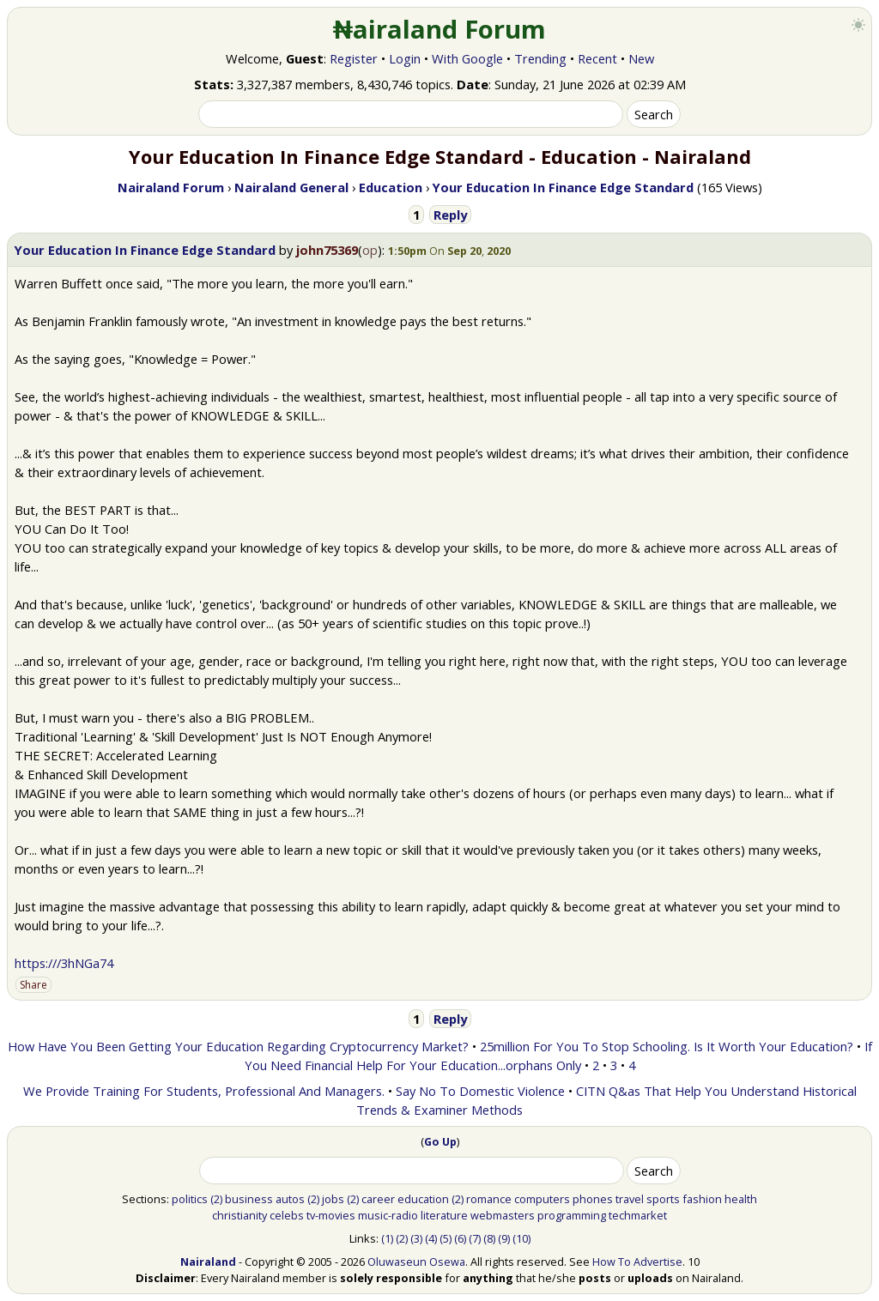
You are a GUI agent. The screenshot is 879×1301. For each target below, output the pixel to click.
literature (444, 1215)
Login (405, 58)
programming (571, 1215)
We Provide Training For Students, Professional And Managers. (204, 1090)
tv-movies (330, 1215)
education (423, 1199)
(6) (460, 1238)
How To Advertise (637, 1261)
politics (190, 1199)
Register (354, 58)
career (378, 1199)
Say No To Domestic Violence (480, 1090)
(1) (387, 1238)
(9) (504, 1238)
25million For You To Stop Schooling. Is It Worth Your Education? (666, 1046)
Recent (597, 58)
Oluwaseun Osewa (416, 1261)
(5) (446, 1238)
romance (489, 1199)
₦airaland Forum (440, 29)
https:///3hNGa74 (64, 962)
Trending (540, 58)
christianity (239, 1215)
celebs (287, 1215)
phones (593, 1199)
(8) (489, 1238)
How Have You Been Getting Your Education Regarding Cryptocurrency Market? (238, 1046)
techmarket (638, 1215)
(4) (431, 1238)
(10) (521, 1238)
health (740, 1199)
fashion (702, 1199)
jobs (333, 1199)
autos (290, 1199)
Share (33, 984)
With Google (467, 58)
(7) (475, 1238)
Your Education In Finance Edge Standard (145, 249)
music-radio (388, 1215)
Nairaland (208, 1261)
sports (663, 1199)
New (641, 58)
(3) (416, 1238)
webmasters (502, 1215)
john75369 (327, 249)
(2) (216, 1199)
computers (542, 1199)
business (249, 1199)
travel (629, 1199)
